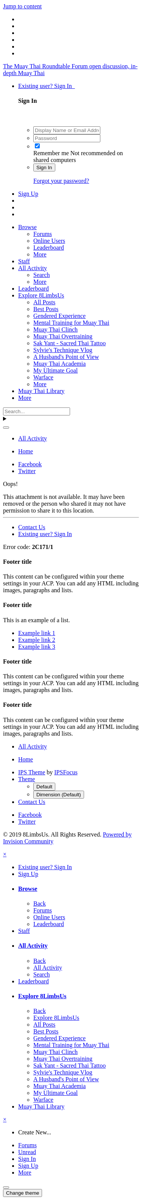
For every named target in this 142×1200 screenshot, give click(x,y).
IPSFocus (65, 772)
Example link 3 (36, 646)
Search (41, 275)
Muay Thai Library (41, 391)
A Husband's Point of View (66, 357)
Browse (27, 227)
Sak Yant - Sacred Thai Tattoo (69, 343)
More (40, 254)
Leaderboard (48, 247)
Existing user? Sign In (46, 86)
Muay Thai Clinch (55, 329)
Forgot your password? (61, 181)
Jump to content (22, 6)
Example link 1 (36, 633)
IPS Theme (31, 772)
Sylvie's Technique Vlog (62, 350)
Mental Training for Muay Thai (71, 322)
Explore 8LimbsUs (41, 295)
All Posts (44, 302)
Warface (43, 377)
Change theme (22, 1193)
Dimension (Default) (58, 794)
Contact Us (31, 527)
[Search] (36, 411)
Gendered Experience (59, 316)
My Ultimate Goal (55, 370)
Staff (24, 261)
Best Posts (45, 309)
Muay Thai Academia (59, 363)
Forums (42, 234)
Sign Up (28, 193)
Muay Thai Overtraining (62, 336)
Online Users (49, 240)
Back (39, 903)
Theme (26, 779)
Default (44, 787)
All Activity (32, 268)
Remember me (51, 153)
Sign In (44, 167)
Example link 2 (36, 640)
